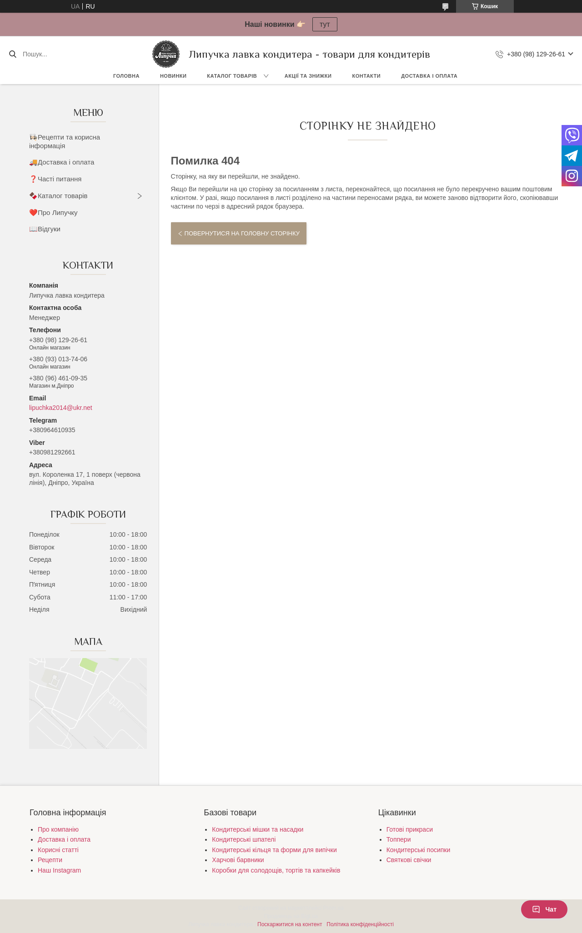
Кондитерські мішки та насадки (257, 829)
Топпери (398, 839)
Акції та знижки (308, 76)
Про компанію (58, 829)
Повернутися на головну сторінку (242, 233)
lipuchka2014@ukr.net (60, 407)
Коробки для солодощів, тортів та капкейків (276, 870)
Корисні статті (58, 849)
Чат (544, 909)
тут (325, 24)
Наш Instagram (59, 870)
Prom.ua (333, 908)
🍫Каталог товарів (58, 196)
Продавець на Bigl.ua (291, 916)
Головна (126, 76)
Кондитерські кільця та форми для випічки (274, 849)
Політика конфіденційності (360, 924)
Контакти (366, 76)
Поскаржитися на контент (289, 924)
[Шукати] (12, 54)
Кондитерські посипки (418, 849)
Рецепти (50, 859)
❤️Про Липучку (53, 212)
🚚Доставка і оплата (61, 162)
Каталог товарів (232, 76)
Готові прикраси (409, 829)
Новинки (173, 76)
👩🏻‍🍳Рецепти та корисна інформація (64, 141)
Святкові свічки (408, 859)
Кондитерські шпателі (244, 839)
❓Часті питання (55, 179)
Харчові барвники (238, 859)
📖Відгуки (44, 229)
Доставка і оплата (429, 76)
